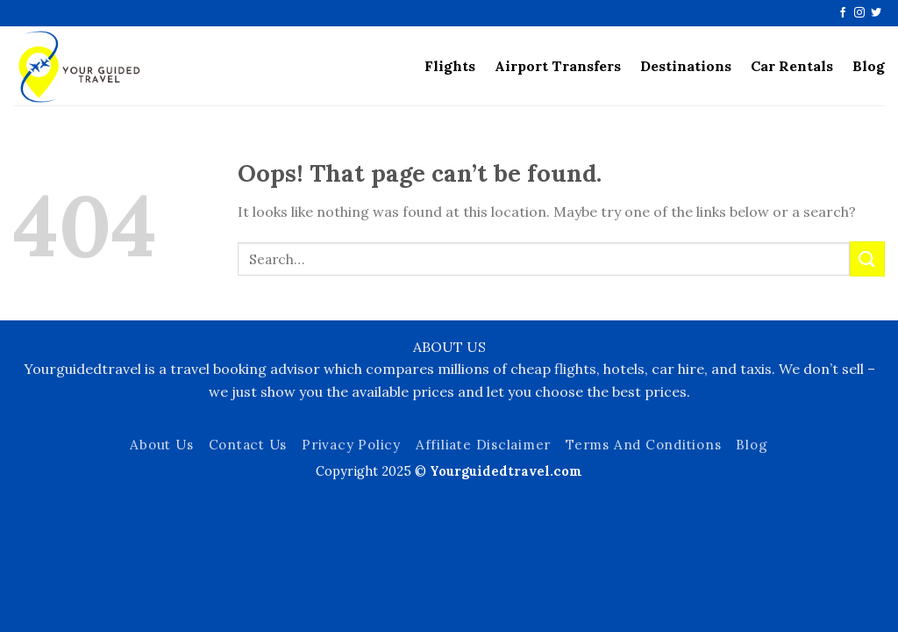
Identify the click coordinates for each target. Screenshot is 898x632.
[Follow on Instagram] (859, 13)
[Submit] (867, 258)
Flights (449, 66)
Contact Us (248, 444)
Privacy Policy (351, 444)
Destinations (685, 66)
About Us (161, 444)
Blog (868, 66)
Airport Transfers (558, 66)
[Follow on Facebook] (842, 13)
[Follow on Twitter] (876, 13)
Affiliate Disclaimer (483, 444)
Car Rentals (792, 66)
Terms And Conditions (643, 444)
